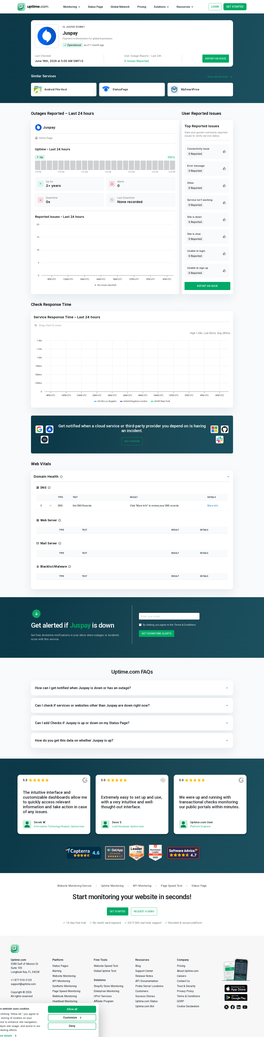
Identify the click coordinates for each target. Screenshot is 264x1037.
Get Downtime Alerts (157, 633)
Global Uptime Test (105, 971)
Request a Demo (144, 911)
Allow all (83, 1005)
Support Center (144, 971)
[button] (132, 477)
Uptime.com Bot (144, 1006)
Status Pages (60, 965)
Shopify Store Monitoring (108, 986)
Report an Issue (215, 58)
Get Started (132, 441)
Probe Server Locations (149, 986)
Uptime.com (18, 959)
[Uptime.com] (15, 948)
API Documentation (146, 981)
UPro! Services (103, 996)
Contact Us (183, 981)
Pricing (181, 965)
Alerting (56, 971)
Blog (138, 965)
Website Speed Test (106, 965)
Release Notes (144, 976)
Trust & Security (186, 986)
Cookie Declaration (188, 1006)
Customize (83, 1013)
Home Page (44, 139)
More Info (212, 505)
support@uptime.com (23, 984)
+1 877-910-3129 (21, 980)
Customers (141, 991)
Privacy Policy (185, 991)
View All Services (220, 77)
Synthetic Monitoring (64, 986)
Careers (181, 976)
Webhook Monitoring (64, 996)
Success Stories (145, 996)
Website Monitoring (64, 976)
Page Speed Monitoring (66, 991)
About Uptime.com (188, 971)
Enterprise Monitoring (106, 991)
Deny (83, 1022)
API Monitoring (61, 981)
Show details (15, 1031)
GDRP (180, 1001)
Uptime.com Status (146, 1001)
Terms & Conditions (185, 624)
